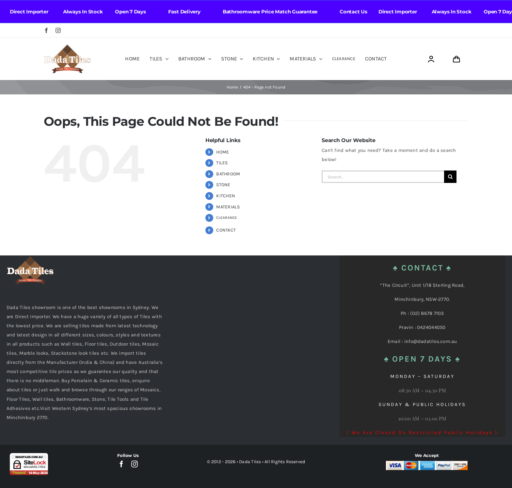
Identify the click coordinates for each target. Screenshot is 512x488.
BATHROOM (228, 174)
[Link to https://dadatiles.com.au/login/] (431, 59)
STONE (223, 184)
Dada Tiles (250, 461)
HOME (222, 152)
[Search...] (383, 177)
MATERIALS (228, 207)
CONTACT (226, 230)
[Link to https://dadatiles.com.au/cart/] (456, 59)
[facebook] (46, 30)
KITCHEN (225, 196)
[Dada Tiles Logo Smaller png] (67, 46)
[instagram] (58, 30)
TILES (222, 163)
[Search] (450, 177)
